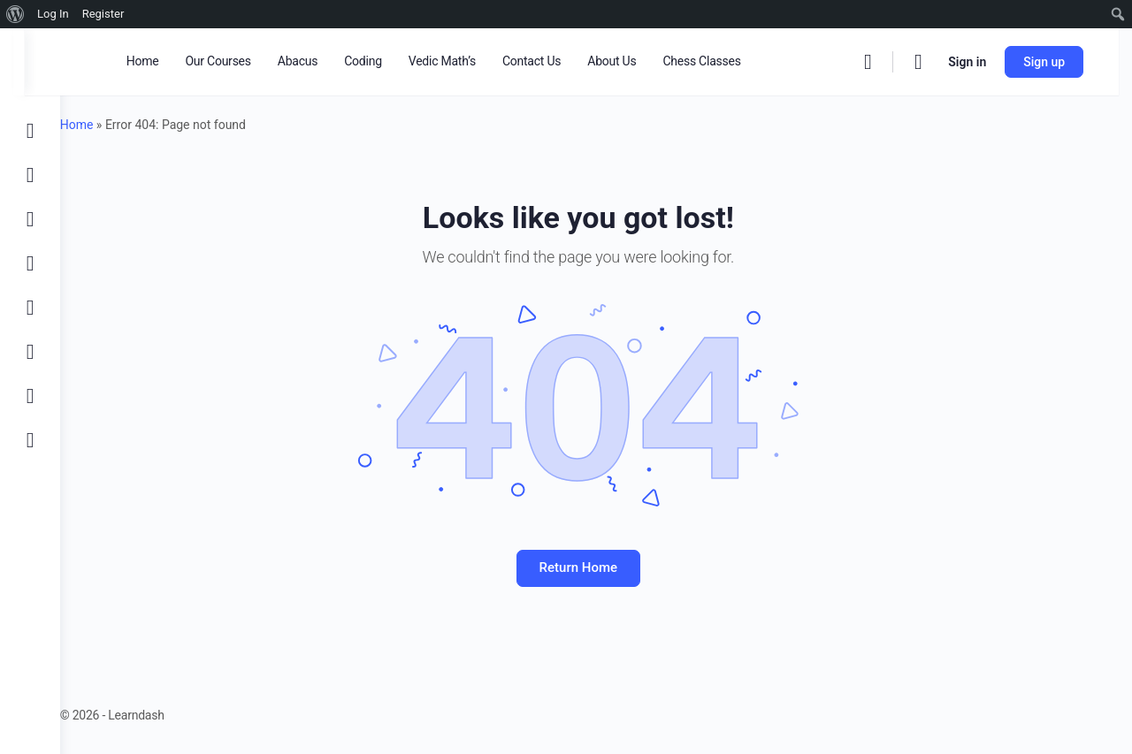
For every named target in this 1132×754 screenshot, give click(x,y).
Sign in (980, 62)
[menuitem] (15, 14)
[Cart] (932, 61)
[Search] (881, 61)
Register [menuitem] (103, 13)
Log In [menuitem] (53, 13)
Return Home (596, 567)
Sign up (1057, 62)
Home (112, 125)
